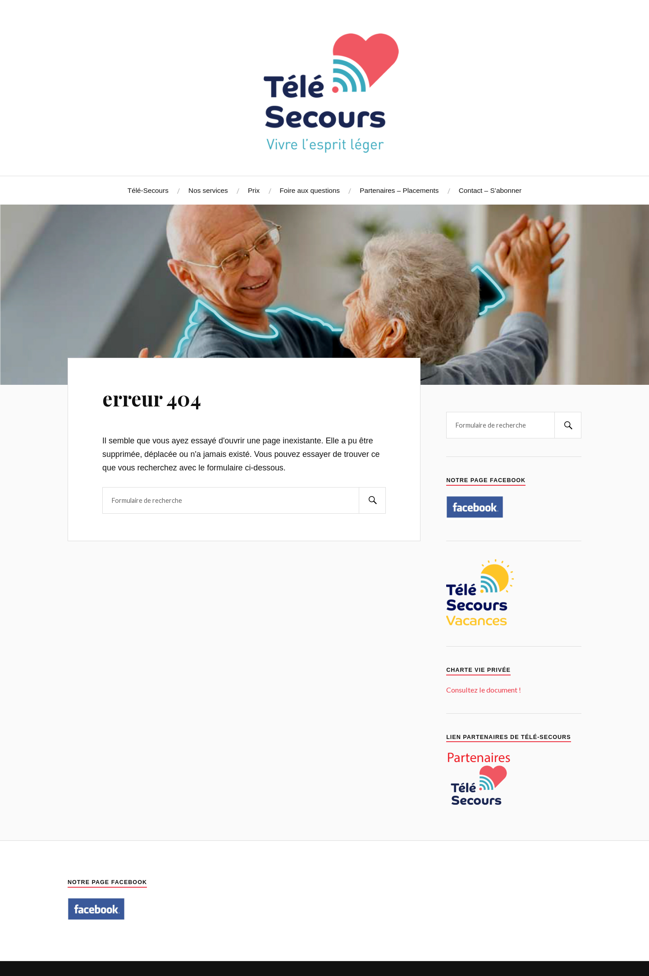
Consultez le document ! (483, 689)
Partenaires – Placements (399, 190)
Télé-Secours (148, 190)
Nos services (208, 190)
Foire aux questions (310, 190)
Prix (254, 190)
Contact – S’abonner (490, 190)
